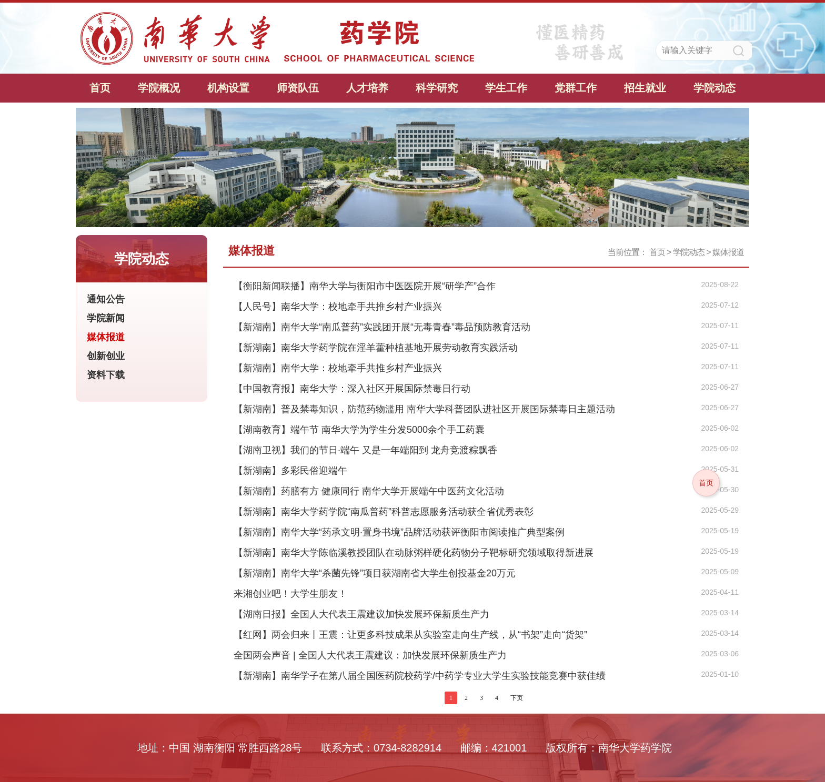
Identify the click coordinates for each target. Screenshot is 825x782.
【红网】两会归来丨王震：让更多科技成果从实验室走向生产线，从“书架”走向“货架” (410, 634)
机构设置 (228, 88)
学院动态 (714, 88)
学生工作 (506, 88)
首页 (99, 88)
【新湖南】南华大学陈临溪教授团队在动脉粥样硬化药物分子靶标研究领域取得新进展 (413, 552)
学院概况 (159, 88)
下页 (516, 698)
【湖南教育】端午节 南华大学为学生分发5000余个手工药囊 (359, 429)
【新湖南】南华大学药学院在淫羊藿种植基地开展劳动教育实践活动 (376, 347)
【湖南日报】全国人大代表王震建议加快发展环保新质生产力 (361, 614)
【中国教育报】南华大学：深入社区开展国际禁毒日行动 (352, 388)
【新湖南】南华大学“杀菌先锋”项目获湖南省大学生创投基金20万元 (375, 573)
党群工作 (576, 88)
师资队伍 (298, 88)
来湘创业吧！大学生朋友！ (290, 593)
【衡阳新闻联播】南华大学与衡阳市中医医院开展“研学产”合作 (365, 286)
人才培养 (367, 88)
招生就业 (645, 88)
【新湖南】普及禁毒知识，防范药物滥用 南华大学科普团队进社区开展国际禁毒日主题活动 (424, 409)
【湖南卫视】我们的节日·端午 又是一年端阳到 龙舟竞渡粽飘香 (365, 450)
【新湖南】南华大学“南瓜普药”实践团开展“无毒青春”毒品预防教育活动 (382, 327)
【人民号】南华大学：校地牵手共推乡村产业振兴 (338, 306)
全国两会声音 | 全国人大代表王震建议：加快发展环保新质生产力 (370, 655)
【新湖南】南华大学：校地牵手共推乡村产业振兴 (338, 368)
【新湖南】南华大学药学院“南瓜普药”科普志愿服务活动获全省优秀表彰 (384, 511)
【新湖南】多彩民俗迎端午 (290, 470)
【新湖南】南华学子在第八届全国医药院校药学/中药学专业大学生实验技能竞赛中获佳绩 (420, 676)
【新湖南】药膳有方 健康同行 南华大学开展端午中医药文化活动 (369, 491)
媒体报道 (728, 252)
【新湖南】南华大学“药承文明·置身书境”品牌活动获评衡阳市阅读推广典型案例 (399, 532)
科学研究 (437, 88)
